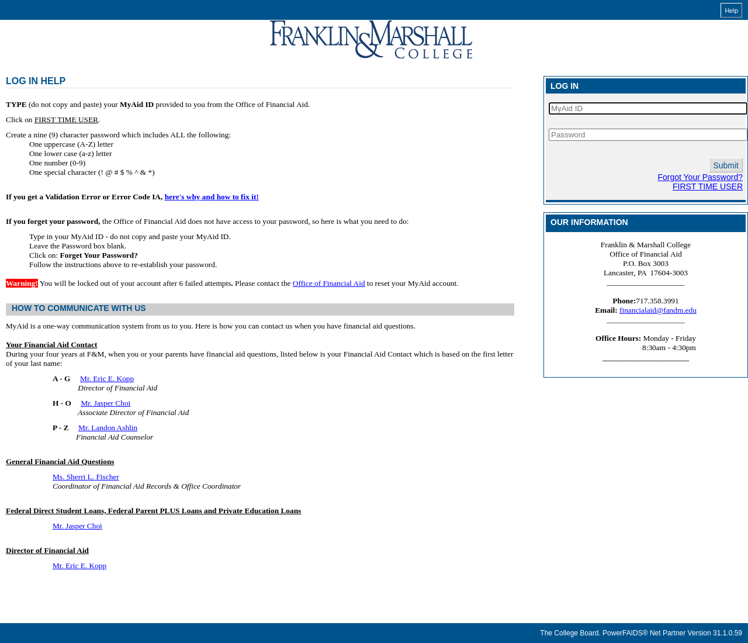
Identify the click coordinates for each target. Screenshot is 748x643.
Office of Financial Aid (329, 283)
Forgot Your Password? (700, 177)
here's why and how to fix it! (212, 196)
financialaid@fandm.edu (658, 310)
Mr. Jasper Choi (106, 403)
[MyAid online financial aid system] (371, 39)
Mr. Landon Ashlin (107, 427)
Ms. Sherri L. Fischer (86, 476)
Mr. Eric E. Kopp (107, 378)
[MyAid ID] (648, 108)
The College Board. (570, 633)
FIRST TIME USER (708, 186)
